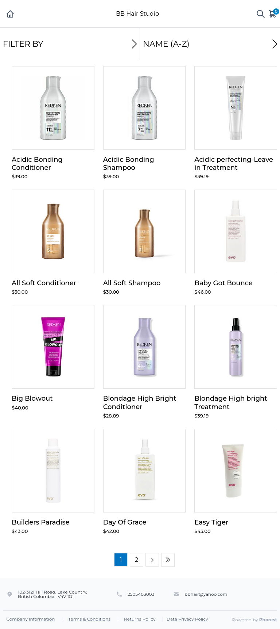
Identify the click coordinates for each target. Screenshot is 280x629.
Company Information (31, 619)
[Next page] (152, 560)
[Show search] (260, 14)
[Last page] (168, 560)
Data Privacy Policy (187, 619)
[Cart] (273, 13)
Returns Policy (139, 619)
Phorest (268, 619)
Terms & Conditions (89, 619)
